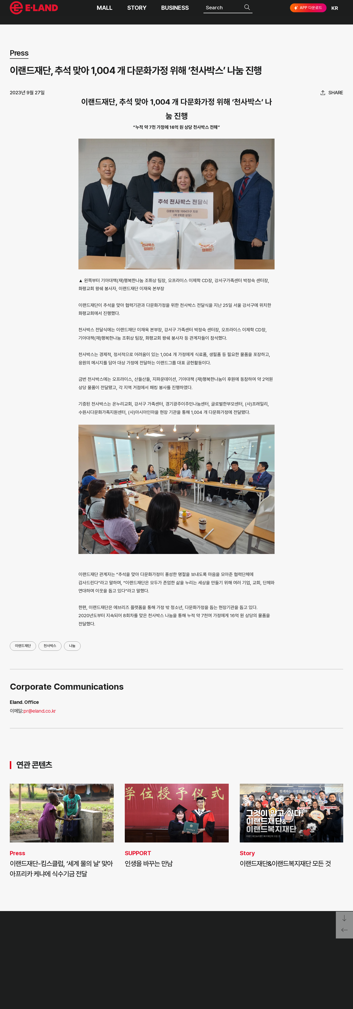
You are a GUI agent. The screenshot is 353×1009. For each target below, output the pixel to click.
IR (157, 950)
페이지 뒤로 (344, 931)
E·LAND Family (280, 941)
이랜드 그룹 (34, 940)
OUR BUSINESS (104, 961)
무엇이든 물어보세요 (225, 961)
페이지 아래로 (344, 918)
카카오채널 (338, 958)
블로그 (306, 958)
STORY (137, 12)
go (335, 941)
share (335, 92)
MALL (105, 12)
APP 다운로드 (307, 12)
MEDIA (164, 973)
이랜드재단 (23, 646)
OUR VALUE (99, 938)
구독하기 (295, 967)
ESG (160, 961)
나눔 (72, 646)
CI (86, 984)
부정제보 (212, 950)
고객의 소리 (215, 938)
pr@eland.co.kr (40, 711)
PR (158, 938)
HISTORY (95, 950)
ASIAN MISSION (104, 973)
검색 (247, 12)
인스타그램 (291, 958)
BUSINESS (175, 12)
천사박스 (50, 646)
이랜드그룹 (34, 12)
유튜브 (322, 958)
